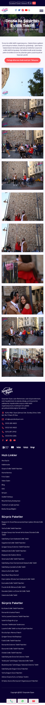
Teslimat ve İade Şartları (10, 505)
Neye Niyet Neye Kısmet (10, 575)
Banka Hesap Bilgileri (9, 509)
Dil (29, 3)
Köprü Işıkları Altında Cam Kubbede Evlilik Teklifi (18, 579)
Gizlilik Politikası (7, 497)
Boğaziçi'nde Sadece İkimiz (11, 555)
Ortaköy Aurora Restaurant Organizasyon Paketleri (20, 681)
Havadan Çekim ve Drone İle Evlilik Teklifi (16, 591)
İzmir (18, 3)
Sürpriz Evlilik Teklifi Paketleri (12, 469)
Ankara (24, 3)
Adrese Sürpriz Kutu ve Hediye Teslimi (15, 677)
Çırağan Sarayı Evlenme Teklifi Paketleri (16, 547)
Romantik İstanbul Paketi (11, 612)
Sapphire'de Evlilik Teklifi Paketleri (13, 543)
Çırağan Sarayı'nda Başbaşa (11, 637)
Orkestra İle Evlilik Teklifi (10, 571)
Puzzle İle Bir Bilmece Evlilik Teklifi (13, 587)
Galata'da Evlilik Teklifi (9, 595)
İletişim (4, 493)
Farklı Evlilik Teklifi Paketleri (11, 641)
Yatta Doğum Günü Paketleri (12, 673)
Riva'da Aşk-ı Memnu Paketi (11, 633)
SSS (3, 489)
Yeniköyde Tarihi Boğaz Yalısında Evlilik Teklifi (17, 661)
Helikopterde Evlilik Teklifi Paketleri (14, 551)
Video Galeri (6, 481)
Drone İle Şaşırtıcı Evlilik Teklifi (27, 30)
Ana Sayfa (9, 30)
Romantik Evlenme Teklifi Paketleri (14, 645)
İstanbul (12, 3)
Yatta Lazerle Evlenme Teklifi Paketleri (15, 616)
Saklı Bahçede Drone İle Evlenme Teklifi (15, 657)
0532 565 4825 (9, 428)
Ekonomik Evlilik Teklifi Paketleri (13, 649)
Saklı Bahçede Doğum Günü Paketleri (15, 669)
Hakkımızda (6, 465)
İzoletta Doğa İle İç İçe (10, 621)
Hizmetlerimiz (7, 473)
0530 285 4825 (9, 423)
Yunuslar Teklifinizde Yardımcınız (13, 625)
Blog (3, 485)
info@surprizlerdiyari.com (12, 419)
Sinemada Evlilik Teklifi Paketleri (13, 559)
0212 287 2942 (9, 432)
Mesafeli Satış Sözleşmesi (11, 501)
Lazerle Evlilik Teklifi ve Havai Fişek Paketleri (17, 629)
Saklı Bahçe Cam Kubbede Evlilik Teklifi (15, 539)
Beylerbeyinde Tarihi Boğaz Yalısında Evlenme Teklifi (20, 665)
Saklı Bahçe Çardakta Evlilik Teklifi (13, 567)
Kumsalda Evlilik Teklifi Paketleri (13, 583)
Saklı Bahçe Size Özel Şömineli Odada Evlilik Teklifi (19, 563)
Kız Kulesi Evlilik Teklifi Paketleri (13, 608)
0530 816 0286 (9, 436)
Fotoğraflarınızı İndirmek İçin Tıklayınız (22, 60)
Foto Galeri (6, 477)
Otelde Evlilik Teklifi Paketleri (12, 653)
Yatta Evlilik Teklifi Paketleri (11, 528)
